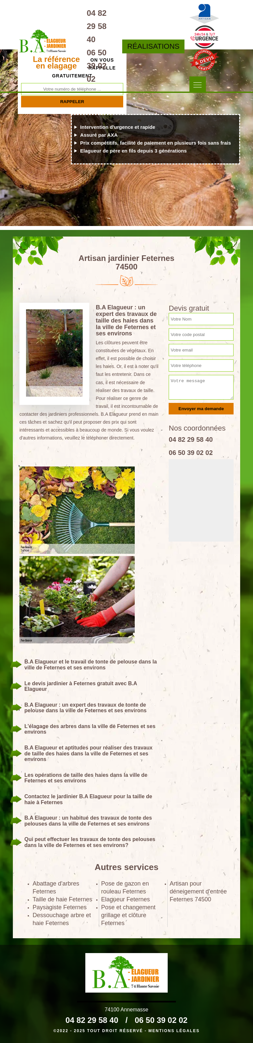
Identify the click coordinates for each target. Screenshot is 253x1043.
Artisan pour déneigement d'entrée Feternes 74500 (198, 891)
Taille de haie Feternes (62, 899)
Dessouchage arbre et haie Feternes (62, 919)
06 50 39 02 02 (96, 65)
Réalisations (153, 46)
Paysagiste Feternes (60, 907)
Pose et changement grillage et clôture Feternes (128, 915)
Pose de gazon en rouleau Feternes (125, 887)
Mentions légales (174, 1031)
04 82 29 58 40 (96, 26)
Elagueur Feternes (125, 899)
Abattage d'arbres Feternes (56, 887)
